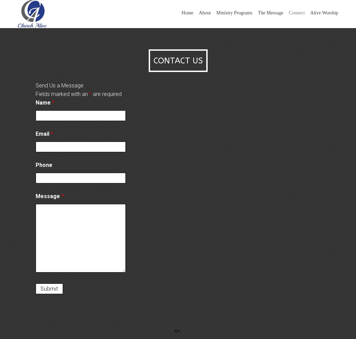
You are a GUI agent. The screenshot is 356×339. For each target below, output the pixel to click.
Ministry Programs (234, 12)
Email (44, 134)
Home (187, 12)
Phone (44, 165)
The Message (270, 12)
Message (50, 196)
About (205, 12)
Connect (297, 12)
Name (45, 102)
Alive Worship (324, 12)
